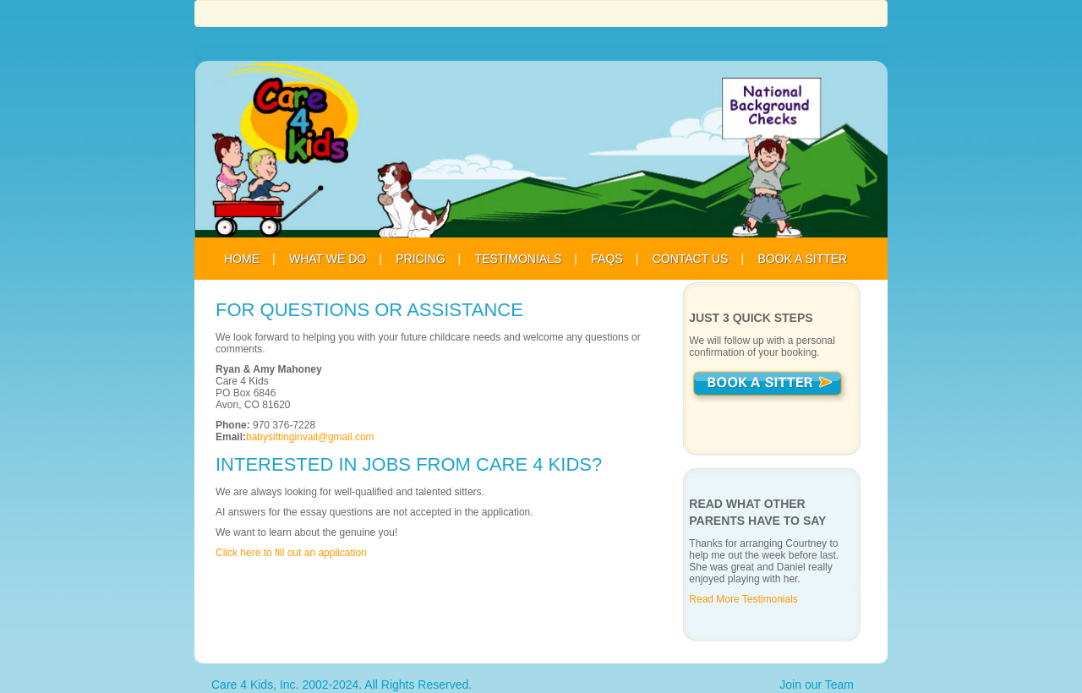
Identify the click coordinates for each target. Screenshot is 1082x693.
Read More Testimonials (743, 599)
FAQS (606, 258)
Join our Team (816, 684)
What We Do (327, 258)
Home (242, 258)
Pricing (420, 258)
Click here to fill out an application (291, 553)
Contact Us (691, 258)
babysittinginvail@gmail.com (310, 437)
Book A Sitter (802, 258)
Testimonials (518, 258)
